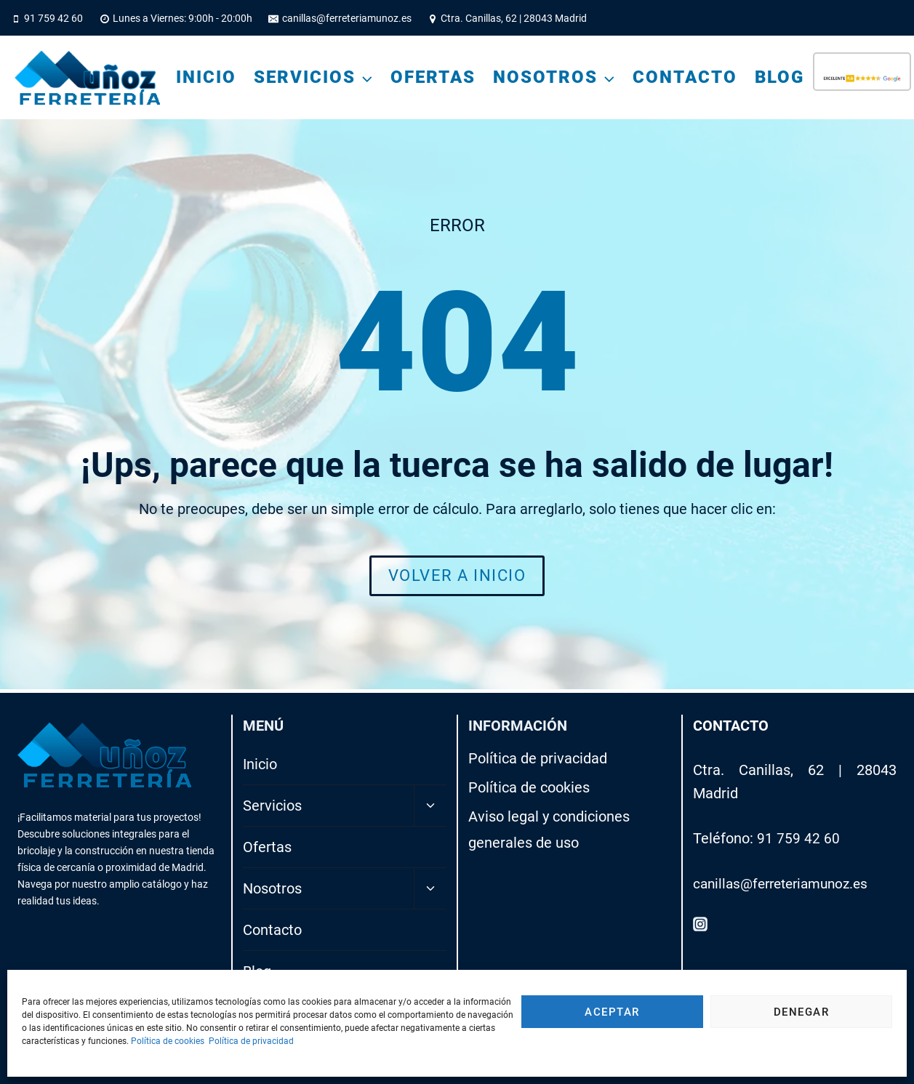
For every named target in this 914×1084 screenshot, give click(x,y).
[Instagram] (700, 924)
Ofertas (433, 77)
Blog (779, 77)
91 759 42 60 (798, 838)
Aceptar (612, 1012)
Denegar (802, 1012)
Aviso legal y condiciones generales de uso (549, 829)
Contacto (685, 77)
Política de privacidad (251, 1041)
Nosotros (272, 888)
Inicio (206, 77)
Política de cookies (167, 1041)
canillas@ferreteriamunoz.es (786, 883)
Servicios (272, 805)
